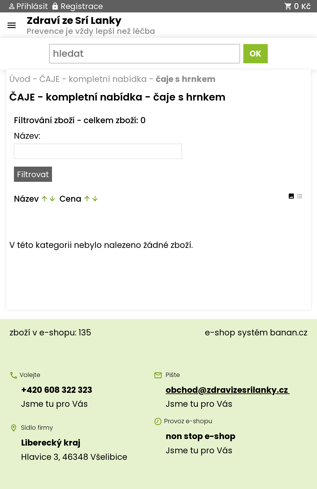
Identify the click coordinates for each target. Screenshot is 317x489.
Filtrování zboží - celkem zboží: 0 (80, 120)
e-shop (220, 332)
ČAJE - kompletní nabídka (93, 79)
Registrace (82, 6)
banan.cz (288, 332)
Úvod (19, 79)
